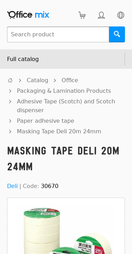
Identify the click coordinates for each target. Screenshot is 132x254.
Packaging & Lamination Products (64, 90)
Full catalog (23, 59)
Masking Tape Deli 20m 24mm (59, 131)
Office (70, 80)
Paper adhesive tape (45, 120)
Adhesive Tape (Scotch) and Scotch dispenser (66, 106)
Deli (12, 186)
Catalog (37, 80)
